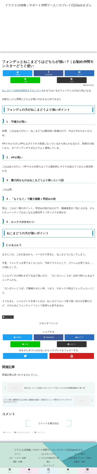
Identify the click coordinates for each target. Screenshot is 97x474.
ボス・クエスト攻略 (17, 458)
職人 (48, 462)
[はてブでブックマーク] (79, 73)
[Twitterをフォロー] (25, 356)
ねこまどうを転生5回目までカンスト (22, 90)
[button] (72, 80)
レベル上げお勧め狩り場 (48, 458)
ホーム (17, 454)
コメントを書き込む (48, 423)
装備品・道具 (79, 462)
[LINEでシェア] (25, 80)
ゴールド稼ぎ (79, 454)
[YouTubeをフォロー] (71, 356)
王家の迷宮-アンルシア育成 (79, 458)
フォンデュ (8, 317)
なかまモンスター (48, 454)
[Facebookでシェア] (48, 73)
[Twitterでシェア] (18, 73)
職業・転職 (17, 462)
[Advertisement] (48, 33)
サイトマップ (48, 465)
